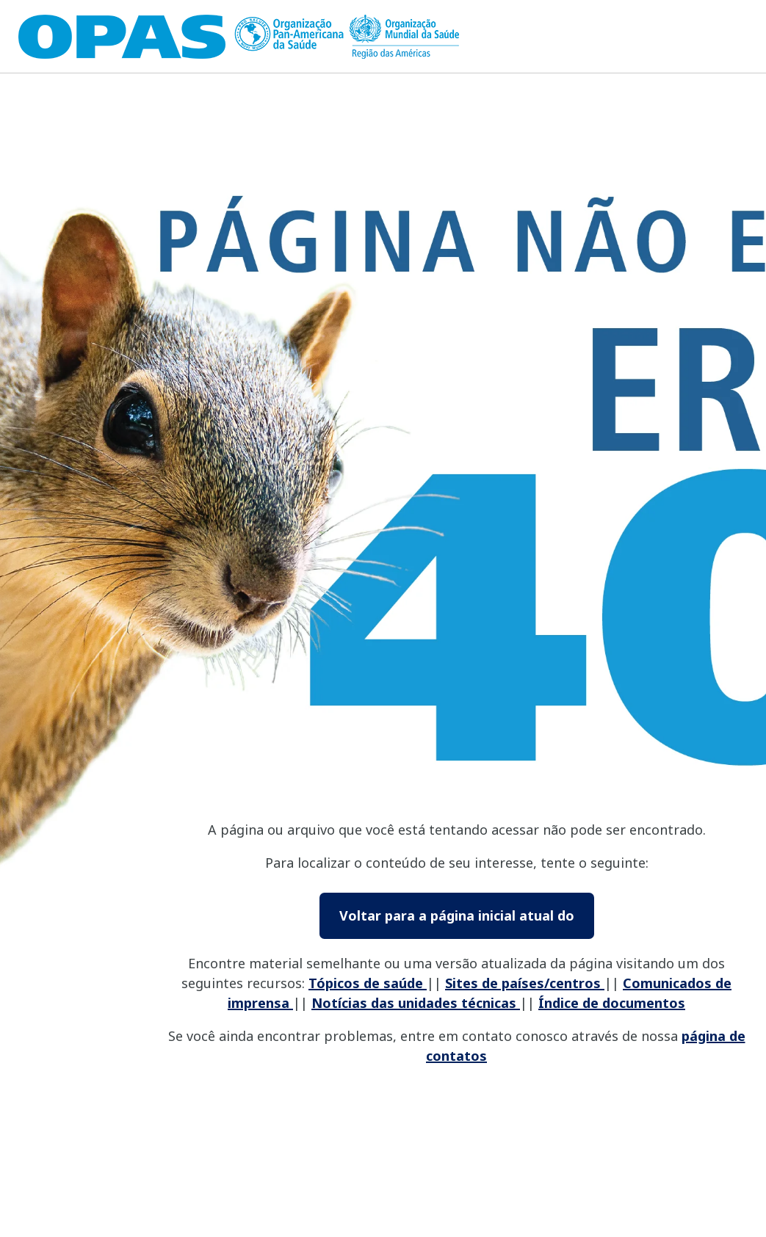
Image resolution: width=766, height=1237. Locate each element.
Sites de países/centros (524, 983)
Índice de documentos (611, 1003)
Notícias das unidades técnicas (415, 1003)
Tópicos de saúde (367, 983)
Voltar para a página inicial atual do (456, 915)
